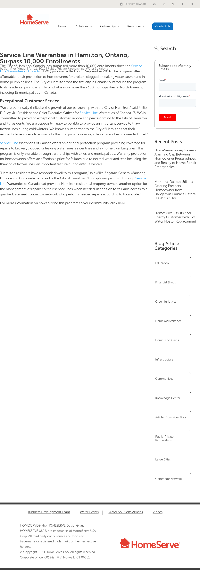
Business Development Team (49, 512)
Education (162, 263)
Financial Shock (165, 282)
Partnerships (108, 26)
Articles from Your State (170, 417)
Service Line (89, 113)
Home (62, 26)
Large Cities (163, 459)
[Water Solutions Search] (192, 4)
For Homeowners (135, 3)
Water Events (89, 512)
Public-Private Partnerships (66, 68)
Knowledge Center (167, 398)
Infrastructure (164, 359)
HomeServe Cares (167, 340)
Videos (157, 512)
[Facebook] (182, 4)
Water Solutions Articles (126, 512)
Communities (164, 378)
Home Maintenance (168, 321)
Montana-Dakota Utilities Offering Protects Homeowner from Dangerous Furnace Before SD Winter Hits (175, 190)
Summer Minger (15, 68)
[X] (173, 4)
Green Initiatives (165, 301)
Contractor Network (168, 479)
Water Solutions (97, 68)
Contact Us (162, 26)
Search (167, 48)
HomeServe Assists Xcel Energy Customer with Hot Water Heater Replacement (175, 217)
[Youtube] (154, 4)
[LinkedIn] (164, 4)
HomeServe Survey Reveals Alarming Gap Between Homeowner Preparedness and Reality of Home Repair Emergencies (175, 158)
